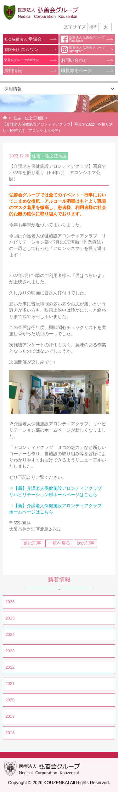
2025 (9, 618)
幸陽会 (22, 39)
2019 (9, 716)
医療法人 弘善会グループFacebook (83, 39)
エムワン (21, 49)
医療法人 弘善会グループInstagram (83, 49)
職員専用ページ (76, 70)
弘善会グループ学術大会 (21, 60)
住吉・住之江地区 (29, 118)
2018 (9, 732)
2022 (9, 667)
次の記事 (85, 543)
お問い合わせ (74, 60)
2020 (9, 700)
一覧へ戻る (59, 543)
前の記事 (32, 543)
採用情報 (13, 70)
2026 (9, 601)
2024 (9, 634)
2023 (9, 650)
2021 (9, 683)
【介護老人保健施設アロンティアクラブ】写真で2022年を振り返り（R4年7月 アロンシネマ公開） (57, 172)
